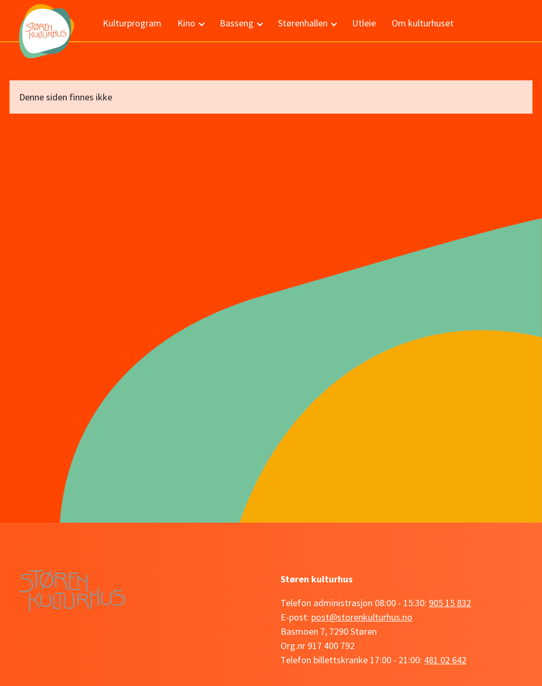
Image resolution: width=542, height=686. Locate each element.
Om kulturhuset (423, 23)
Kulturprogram (132, 23)
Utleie (364, 23)
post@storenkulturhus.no (361, 617)
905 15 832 (450, 603)
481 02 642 (445, 660)
